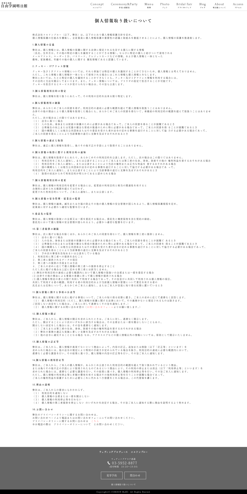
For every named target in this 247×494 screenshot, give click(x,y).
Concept (97, 5)
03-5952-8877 (124, 463)
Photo (165, 5)
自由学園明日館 (14, 5)
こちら (95, 421)
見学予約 (112, 475)
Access (238, 5)
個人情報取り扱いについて (123, 484)
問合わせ (135, 475)
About (219, 5)
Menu (149, 5)
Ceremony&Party (124, 5)
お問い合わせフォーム (100, 307)
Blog (203, 5)
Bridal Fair (184, 5)
